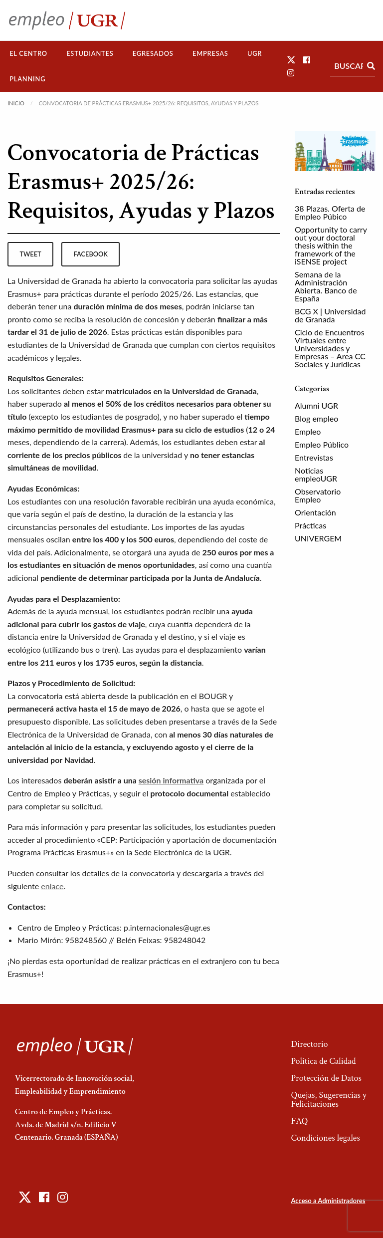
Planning (27, 79)
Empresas (210, 53)
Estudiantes (89, 53)
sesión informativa (171, 780)
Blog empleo (316, 418)
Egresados (153, 53)
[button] (291, 59)
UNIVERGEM (318, 538)
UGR (254, 53)
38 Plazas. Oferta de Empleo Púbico (330, 212)
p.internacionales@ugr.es (167, 927)
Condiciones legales (325, 1138)
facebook (91, 254)
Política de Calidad (323, 1061)
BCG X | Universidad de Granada (330, 315)
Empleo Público (322, 444)
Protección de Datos (326, 1078)
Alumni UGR (316, 405)
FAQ (299, 1121)
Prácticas (310, 525)
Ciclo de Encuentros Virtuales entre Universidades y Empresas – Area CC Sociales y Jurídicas (330, 348)
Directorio (309, 1044)
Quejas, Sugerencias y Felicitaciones (328, 1099)
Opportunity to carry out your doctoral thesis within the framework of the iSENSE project (331, 245)
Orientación (315, 512)
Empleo (308, 431)
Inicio (15, 103)
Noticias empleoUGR (316, 474)
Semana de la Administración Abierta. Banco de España (326, 286)
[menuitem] (28, 53)
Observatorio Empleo (318, 495)
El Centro (28, 53)
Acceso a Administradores (328, 1201)
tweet (30, 254)
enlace (52, 886)
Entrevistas (314, 457)
